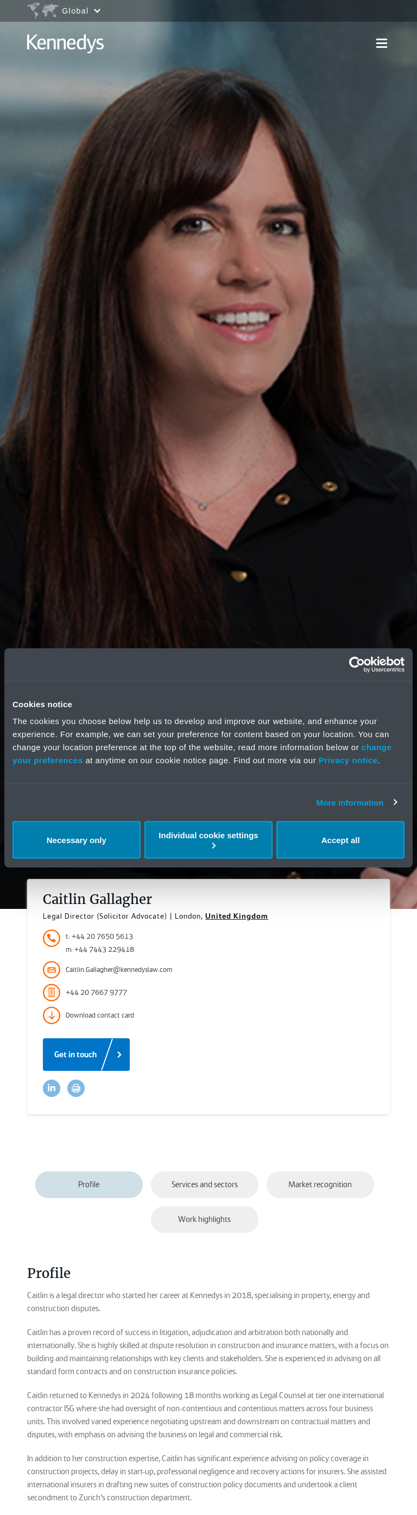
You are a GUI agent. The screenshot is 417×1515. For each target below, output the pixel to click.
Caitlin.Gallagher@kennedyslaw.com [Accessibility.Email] (107, 969)
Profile (88, 1184)
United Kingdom (236, 916)
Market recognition (320, 1184)
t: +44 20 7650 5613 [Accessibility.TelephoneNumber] (99, 936)
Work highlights (204, 1219)
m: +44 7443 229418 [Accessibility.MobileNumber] (100, 949)
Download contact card (88, 1015)
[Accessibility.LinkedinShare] (51, 1088)
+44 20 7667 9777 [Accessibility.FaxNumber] (85, 992)
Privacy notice (348, 760)
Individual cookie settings (208, 840)
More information (349, 802)
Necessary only (76, 839)
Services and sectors (205, 1184)
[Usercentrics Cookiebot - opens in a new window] (357, 664)
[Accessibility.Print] (76, 1088)
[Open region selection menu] (63, 11)
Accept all (340, 839)
